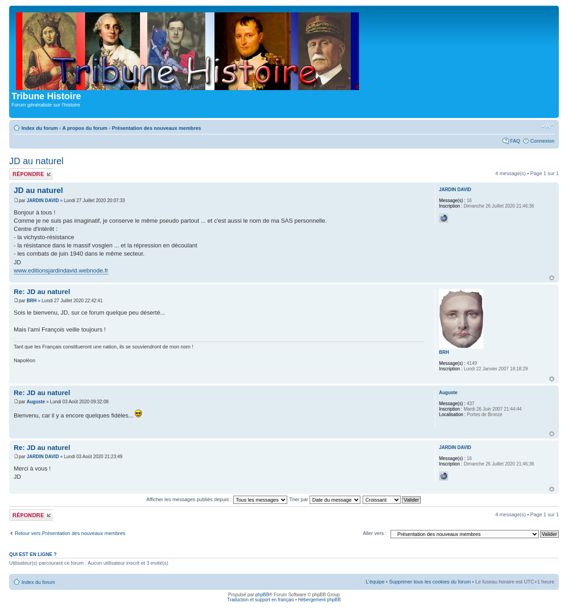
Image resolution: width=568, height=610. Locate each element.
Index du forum (39, 128)
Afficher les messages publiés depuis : (216, 499)
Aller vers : (374, 533)
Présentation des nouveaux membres (156, 128)
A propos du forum (84, 128)
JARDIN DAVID (43, 200)
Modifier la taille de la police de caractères (547, 126)
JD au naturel (36, 161)
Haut (551, 277)
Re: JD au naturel (42, 291)
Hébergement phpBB (319, 599)
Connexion (542, 141)
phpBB (262, 594)
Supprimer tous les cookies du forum (430, 581)
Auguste (36, 401)
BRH (32, 300)
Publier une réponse (31, 174)
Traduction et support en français (260, 599)
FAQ (515, 141)
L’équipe (375, 581)
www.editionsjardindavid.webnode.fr (61, 270)
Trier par (324, 499)
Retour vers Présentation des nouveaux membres (70, 533)
